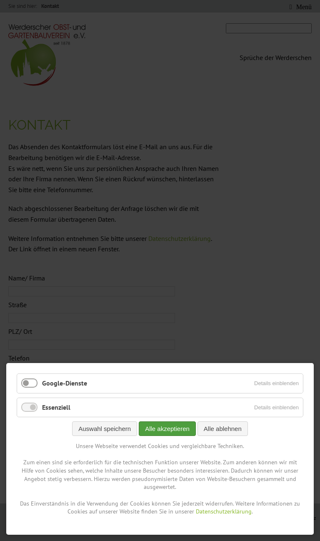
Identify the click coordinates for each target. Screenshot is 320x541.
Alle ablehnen (223, 428)
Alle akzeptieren (167, 428)
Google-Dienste (64, 383)
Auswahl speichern (104, 428)
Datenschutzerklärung (224, 511)
